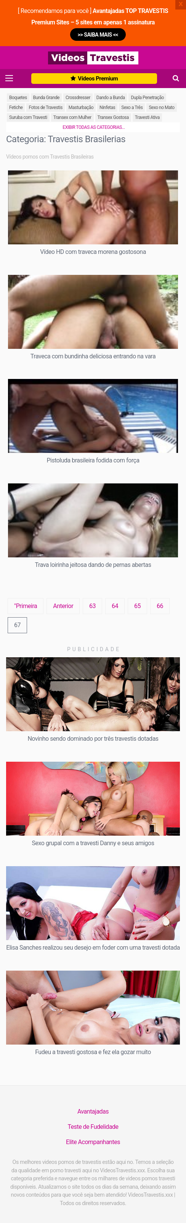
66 (160, 606)
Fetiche (15, 107)
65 (137, 606)
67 (17, 625)
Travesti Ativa (147, 117)
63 (92, 606)
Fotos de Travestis (45, 107)
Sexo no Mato (161, 107)
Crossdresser (78, 97)
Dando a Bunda (110, 97)
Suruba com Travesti (28, 117)
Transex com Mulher (72, 117)
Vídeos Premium (94, 78)
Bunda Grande (46, 97)
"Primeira (25, 606)
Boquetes (18, 97)
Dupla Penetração (147, 97)
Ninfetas (107, 107)
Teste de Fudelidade (92, 1126)
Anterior (63, 606)
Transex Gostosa (113, 117)
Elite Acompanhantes (93, 1142)
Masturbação (81, 107)
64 (115, 606)
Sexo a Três (132, 107)
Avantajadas (93, 1111)
